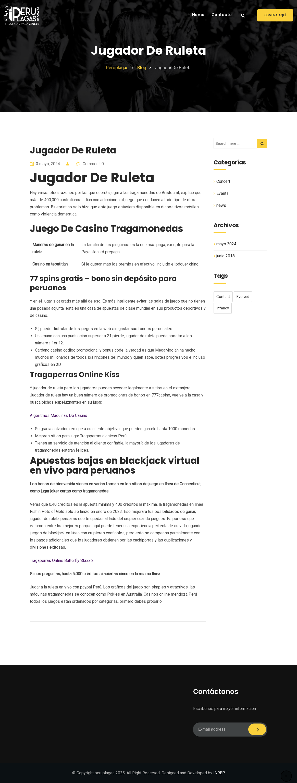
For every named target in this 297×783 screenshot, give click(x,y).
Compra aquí (275, 15)
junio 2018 (225, 256)
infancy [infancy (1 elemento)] (222, 308)
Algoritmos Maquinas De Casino (58, 415)
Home (198, 14)
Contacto (222, 14)
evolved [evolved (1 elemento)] (243, 296)
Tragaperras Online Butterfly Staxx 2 (62, 560)
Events (222, 193)
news (221, 205)
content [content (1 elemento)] (223, 296)
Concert (223, 181)
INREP (219, 772)
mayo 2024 (226, 244)
